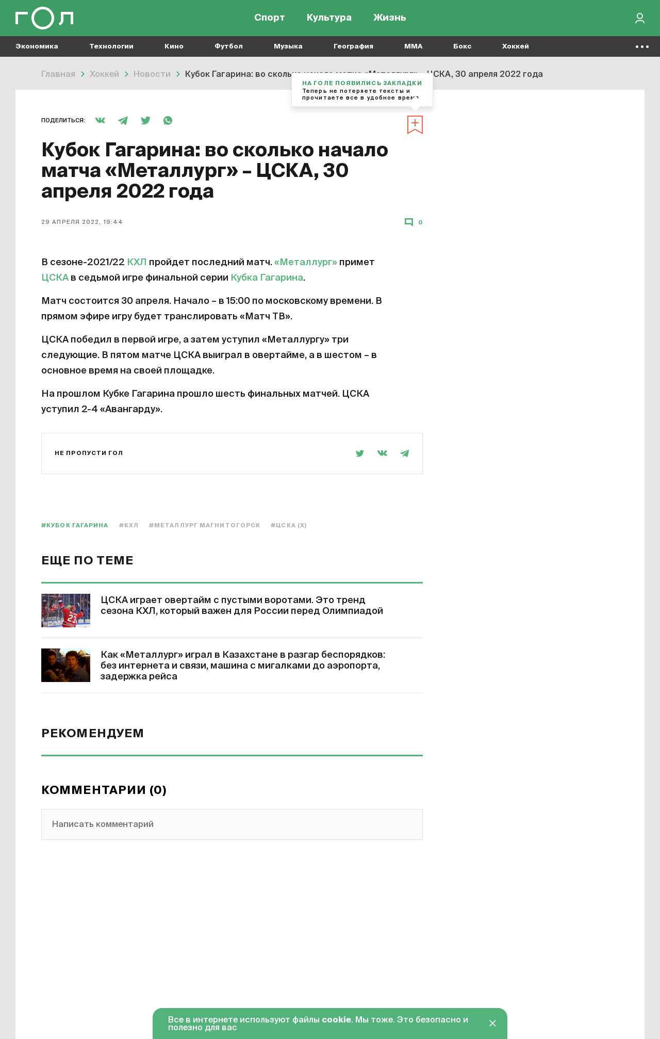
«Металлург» (305, 262)
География (353, 51)
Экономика (36, 51)
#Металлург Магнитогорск (204, 525)
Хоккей (515, 51)
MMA (413, 51)
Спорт (269, 20)
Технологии (111, 51)
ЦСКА (55, 278)
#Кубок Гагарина (75, 525)
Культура (329, 20)
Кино (174, 51)
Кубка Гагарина (266, 278)
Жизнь (389, 20)
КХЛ (137, 262)
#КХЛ (129, 525)
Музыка (288, 51)
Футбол (228, 51)
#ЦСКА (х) (289, 525)
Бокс (462, 51)
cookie (336, 1020)
